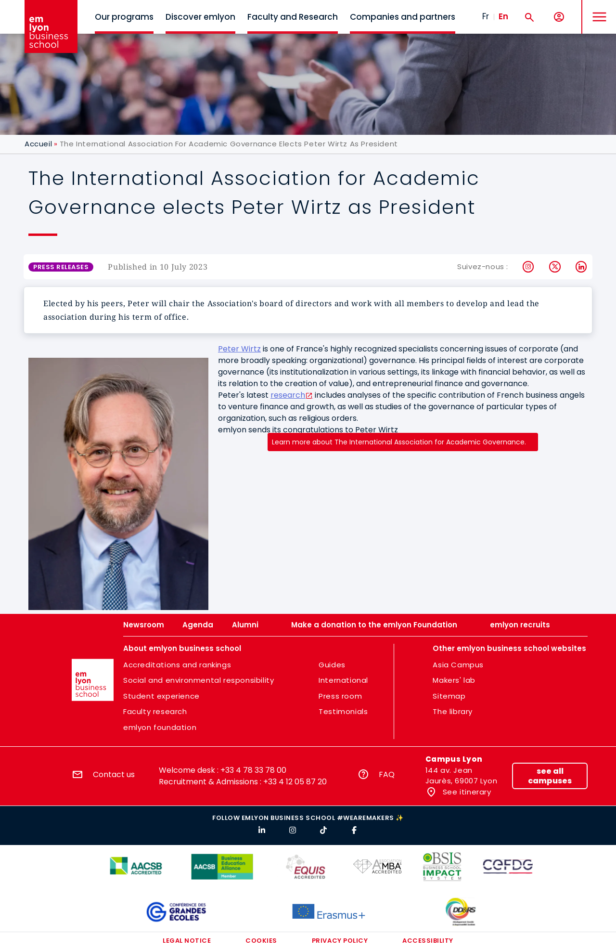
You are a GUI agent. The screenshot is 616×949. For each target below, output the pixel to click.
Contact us (114, 774)
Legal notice (187, 940)
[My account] (559, 17)
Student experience (161, 696)
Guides (332, 665)
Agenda (197, 625)
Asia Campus (458, 665)
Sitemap (449, 696)
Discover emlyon (200, 17)
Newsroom (143, 625)
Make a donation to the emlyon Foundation (374, 625)
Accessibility (427, 940)
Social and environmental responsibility (198, 680)
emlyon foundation (159, 727)
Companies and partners (402, 17)
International (343, 680)
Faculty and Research (292, 17)
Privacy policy (340, 940)
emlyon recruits (520, 625)
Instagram (529, 267)
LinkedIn (582, 267)
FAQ (387, 774)
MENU (597, 9)
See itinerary (465, 792)
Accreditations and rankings (177, 665)
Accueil (38, 144)
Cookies (261, 940)
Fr (485, 16)
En (503, 16)
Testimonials (343, 711)
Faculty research (155, 711)
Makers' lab (454, 680)
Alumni (245, 625)
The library (453, 711)
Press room (340, 696)
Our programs (124, 17)
